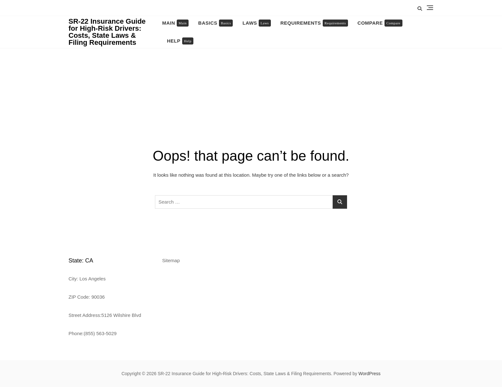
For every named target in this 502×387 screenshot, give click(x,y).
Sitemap (171, 260)
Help (180, 40)
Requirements (314, 23)
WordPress (370, 373)
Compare (380, 23)
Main (175, 23)
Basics (215, 23)
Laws (256, 23)
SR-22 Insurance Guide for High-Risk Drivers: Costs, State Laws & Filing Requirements (107, 31)
